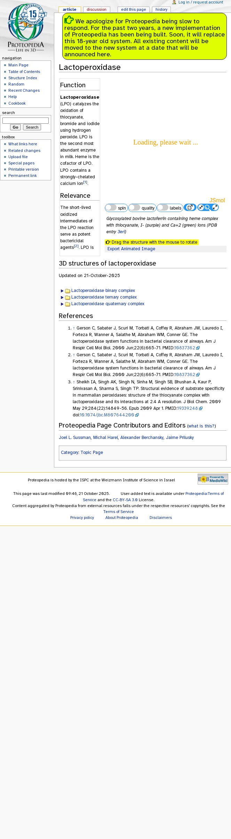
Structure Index (22, 77)
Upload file (18, 156)
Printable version (23, 169)
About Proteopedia (121, 517)
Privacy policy (82, 517)
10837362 (184, 348)
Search (8, 112)
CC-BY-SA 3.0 (125, 499)
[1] (85, 182)
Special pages (21, 163)
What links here (22, 143)
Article (70, 9)
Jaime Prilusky (180, 437)
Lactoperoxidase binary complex (103, 290)
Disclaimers (161, 517)
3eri (121, 232)
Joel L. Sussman (75, 437)
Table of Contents (24, 71)
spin (115, 207)
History (161, 9)
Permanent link (22, 175)
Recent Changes (24, 90)
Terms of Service (118, 511)
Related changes (24, 150)
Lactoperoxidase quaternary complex (107, 304)
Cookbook (17, 103)
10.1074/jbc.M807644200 (107, 415)
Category (69, 452)
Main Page (18, 65)
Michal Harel (105, 437)
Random (16, 84)
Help (12, 96)
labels (169, 207)
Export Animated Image (131, 249)
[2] (76, 246)
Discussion (96, 9)
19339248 (187, 408)
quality (141, 207)
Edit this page (133, 9)
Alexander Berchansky (142, 437)
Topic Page (91, 452)
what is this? (201, 426)
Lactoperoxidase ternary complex (104, 297)
